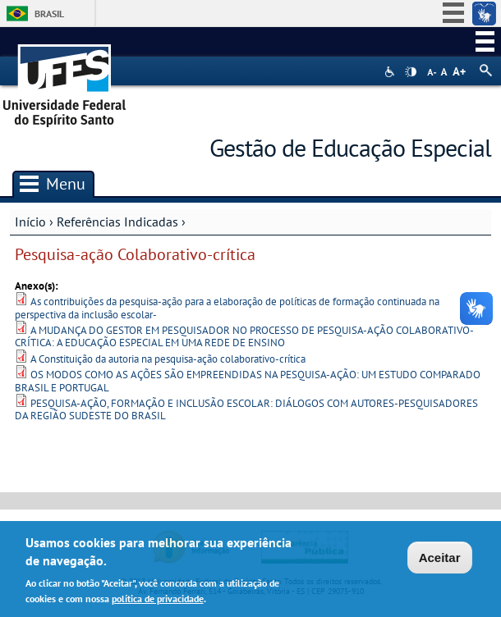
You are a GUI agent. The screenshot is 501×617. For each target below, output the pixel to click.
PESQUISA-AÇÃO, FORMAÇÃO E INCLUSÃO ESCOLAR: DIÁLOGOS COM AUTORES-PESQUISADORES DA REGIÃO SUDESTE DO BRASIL (246, 409)
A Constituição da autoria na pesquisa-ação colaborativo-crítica (168, 359)
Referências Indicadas (117, 221)
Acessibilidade (391, 71)
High (410, 72)
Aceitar (440, 560)
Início (30, 221)
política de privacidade (158, 601)
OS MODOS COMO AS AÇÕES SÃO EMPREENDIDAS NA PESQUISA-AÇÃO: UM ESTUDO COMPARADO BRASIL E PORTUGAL (247, 381)
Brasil (49, 13)
